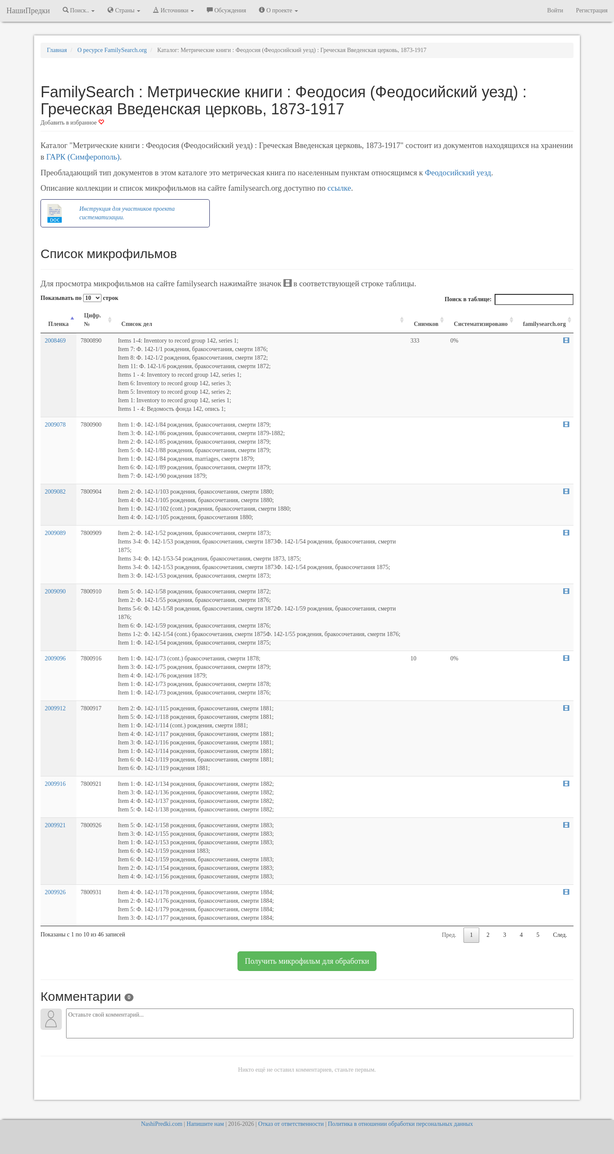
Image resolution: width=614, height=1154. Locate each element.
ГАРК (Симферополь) (82, 156)
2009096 (55, 658)
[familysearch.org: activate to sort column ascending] (544, 320)
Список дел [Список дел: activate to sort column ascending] (137, 324)
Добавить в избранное (72, 122)
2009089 (55, 533)
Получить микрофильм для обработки (307, 961)
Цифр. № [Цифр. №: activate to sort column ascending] (92, 319)
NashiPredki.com (161, 1124)
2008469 (55, 340)
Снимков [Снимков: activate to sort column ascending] (426, 324)
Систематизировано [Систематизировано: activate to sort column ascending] (480, 324)
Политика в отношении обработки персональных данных (400, 1124)
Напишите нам (205, 1124)
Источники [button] (173, 10)
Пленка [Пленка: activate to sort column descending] (58, 324)
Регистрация (592, 10)
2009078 (55, 424)
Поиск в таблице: (509, 299)
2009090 (55, 591)
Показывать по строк (79, 298)
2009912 (55, 708)
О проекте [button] (278, 10)
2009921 (55, 825)
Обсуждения (226, 10)
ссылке (339, 187)
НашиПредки (28, 10)
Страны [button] (123, 10)
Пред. (449, 935)
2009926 (55, 892)
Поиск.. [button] (79, 10)
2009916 (55, 784)
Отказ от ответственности (291, 1124)
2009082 (55, 491)
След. (560, 935)
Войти (555, 10)
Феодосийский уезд (458, 172)
